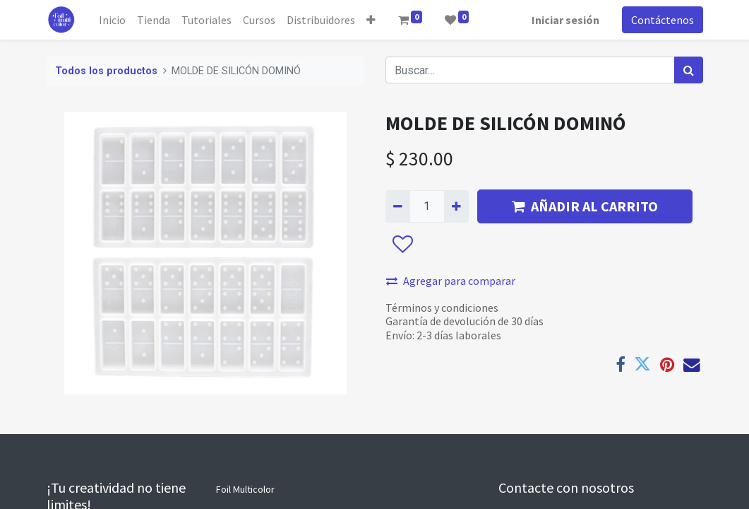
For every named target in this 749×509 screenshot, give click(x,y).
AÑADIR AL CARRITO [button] (585, 206)
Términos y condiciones (441, 307)
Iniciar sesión (565, 20)
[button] (371, 20)
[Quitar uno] (397, 206)
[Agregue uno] (456, 206)
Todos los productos (106, 71)
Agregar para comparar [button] (450, 281)
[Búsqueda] (688, 70)
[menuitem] (112, 20)
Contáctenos (662, 20)
